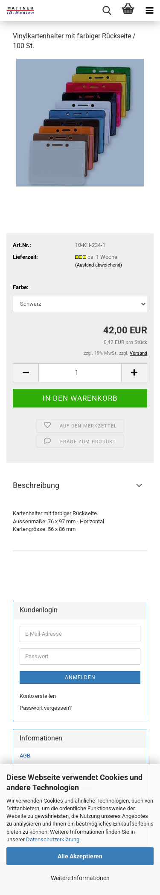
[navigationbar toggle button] (149, 10)
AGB (25, 755)
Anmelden (80, 677)
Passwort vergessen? (46, 708)
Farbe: (21, 287)
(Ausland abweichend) (98, 265)
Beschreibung (36, 485)
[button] (25, 372)
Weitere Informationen (80, 878)
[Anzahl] (80, 372)
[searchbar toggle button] (106, 10)
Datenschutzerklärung (52, 839)
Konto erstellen (38, 696)
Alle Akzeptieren (80, 856)
